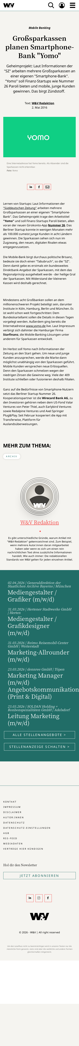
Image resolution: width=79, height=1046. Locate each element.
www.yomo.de (36, 326)
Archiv (11, 456)
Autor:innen (13, 817)
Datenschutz (14, 822)
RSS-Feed (10, 838)
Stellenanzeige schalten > (39, 746)
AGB (6, 833)
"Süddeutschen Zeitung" (20, 208)
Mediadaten (13, 843)
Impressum (12, 806)
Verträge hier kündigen (23, 848)
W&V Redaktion (43, 103)
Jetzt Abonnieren (39, 875)
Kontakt (10, 801)
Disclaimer (12, 812)
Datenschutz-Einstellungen (27, 827)
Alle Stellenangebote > (39, 735)
